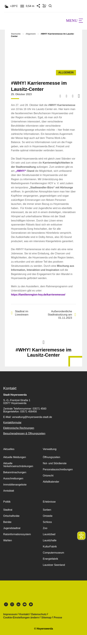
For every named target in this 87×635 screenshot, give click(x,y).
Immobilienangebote (15, 484)
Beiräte (7, 522)
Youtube (25, 604)
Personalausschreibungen (58, 469)
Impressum (10, 614)
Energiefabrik (50, 558)
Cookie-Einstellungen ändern (21, 617)
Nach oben (43, 342)
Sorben (47, 509)
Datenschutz (39, 614)
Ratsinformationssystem (17, 534)
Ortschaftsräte (11, 516)
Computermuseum (53, 552)
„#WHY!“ (20, 171)
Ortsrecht (48, 475)
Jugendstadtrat (11, 528)
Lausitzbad (49, 534)
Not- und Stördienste (55, 463)
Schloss (47, 522)
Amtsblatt (8, 490)
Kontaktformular (12, 422)
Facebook (6, 604)
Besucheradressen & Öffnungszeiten (24, 433)
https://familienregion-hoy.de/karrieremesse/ (38, 294)
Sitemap (46, 617)
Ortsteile (48, 516)
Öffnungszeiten (51, 457)
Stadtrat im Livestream (19, 313)
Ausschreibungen (13, 478)
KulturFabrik (50, 546)
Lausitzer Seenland (54, 565)
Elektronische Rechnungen (18, 428)
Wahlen (7, 540)
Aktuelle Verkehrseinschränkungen (18, 465)
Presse (58, 617)
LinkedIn (18, 604)
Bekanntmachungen (14, 472)
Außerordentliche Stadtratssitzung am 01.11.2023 (62, 314)
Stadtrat (7, 509)
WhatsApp (31, 604)
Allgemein (31, 34)
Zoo (45, 528)
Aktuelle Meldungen (14, 457)
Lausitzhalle (50, 540)
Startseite (16, 34)
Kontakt (24, 614)
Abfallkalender (51, 481)
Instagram (12, 604)
